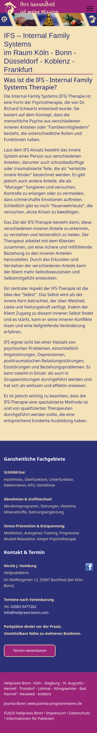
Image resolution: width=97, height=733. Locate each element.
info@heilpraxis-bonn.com (26, 612)
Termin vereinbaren (30, 650)
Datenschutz (79, 713)
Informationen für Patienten (30, 718)
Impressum (56, 713)
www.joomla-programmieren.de (54, 703)
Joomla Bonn (15, 703)
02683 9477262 (23, 606)
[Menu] (90, 8)
